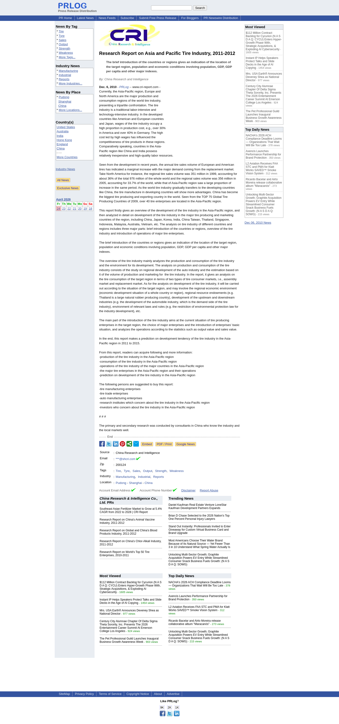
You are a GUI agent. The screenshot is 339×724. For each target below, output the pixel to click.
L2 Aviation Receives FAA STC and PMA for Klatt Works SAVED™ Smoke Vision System (199, 608)
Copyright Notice (137, 694)
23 (63, 208)
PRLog (124, 87)
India (60, 136)
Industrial (65, 75)
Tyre (62, 36)
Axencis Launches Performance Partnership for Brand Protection (263, 154)
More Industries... (70, 83)
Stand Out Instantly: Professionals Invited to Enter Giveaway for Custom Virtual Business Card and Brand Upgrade (199, 530)
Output (63, 44)
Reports (64, 79)
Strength (64, 48)
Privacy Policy (84, 694)
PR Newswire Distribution (221, 18)
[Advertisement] (205, 119)
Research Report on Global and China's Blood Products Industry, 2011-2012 (128, 532)
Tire (61, 31)
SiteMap (64, 694)
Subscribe (127, 18)
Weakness (66, 52)
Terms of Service (110, 694)
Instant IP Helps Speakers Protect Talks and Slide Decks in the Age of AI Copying (131, 601)
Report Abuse (209, 490)
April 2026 (63, 199)
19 (85, 208)
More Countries (67, 157)
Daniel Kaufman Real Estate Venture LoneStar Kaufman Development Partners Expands (197, 506)
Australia (63, 131)
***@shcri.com (125, 459)
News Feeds (107, 18)
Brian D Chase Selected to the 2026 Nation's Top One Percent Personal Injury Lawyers (198, 517)
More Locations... (70, 110)
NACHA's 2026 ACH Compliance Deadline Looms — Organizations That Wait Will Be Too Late (199, 584)
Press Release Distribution (77, 9)
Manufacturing (68, 71)
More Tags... (67, 57)
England (62, 144)
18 (90, 208)
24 (58, 208)
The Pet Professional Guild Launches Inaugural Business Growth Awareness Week (129, 640)
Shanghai (64, 101)
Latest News (85, 18)
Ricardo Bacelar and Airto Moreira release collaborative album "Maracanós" (194, 622)
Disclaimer (188, 490)
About (158, 694)
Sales (62, 40)
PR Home (65, 18)
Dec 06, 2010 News (258, 222)
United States (66, 127)
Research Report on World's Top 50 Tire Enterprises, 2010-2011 (125, 553)
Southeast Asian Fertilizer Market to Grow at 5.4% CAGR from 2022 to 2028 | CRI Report (131, 510)
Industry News (65, 169)
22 (69, 208)
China (62, 105)
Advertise (173, 694)
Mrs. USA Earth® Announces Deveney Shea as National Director (264, 77)
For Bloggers (189, 18)
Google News (185, 444)
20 (79, 208)
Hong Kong (64, 140)
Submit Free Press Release (157, 18)
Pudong (64, 97)
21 (74, 208)
